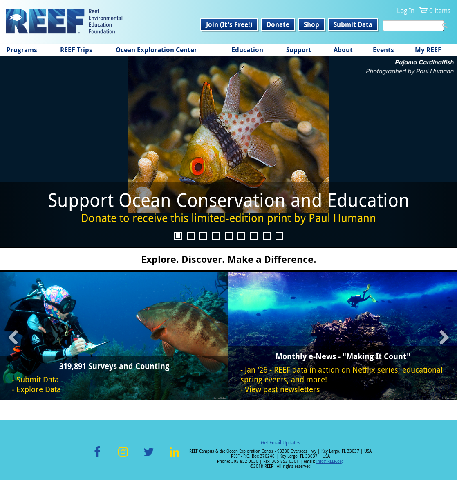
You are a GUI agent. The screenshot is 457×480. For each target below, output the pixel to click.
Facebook (97, 457)
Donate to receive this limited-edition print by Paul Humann (228, 218)
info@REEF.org (329, 461)
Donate (278, 24)
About (343, 49)
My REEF (428, 49)
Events (383, 49)
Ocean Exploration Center (156, 49)
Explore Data (38, 389)
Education (247, 49)
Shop (311, 24)
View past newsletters (282, 389)
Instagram (123, 457)
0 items (439, 10)
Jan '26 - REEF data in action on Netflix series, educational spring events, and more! (341, 374)
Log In (405, 10)
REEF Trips (76, 49)
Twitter (149, 457)
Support (298, 49)
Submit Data (353, 24)
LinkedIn (174, 457)
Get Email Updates (280, 442)
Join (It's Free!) (229, 24)
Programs (22, 49)
